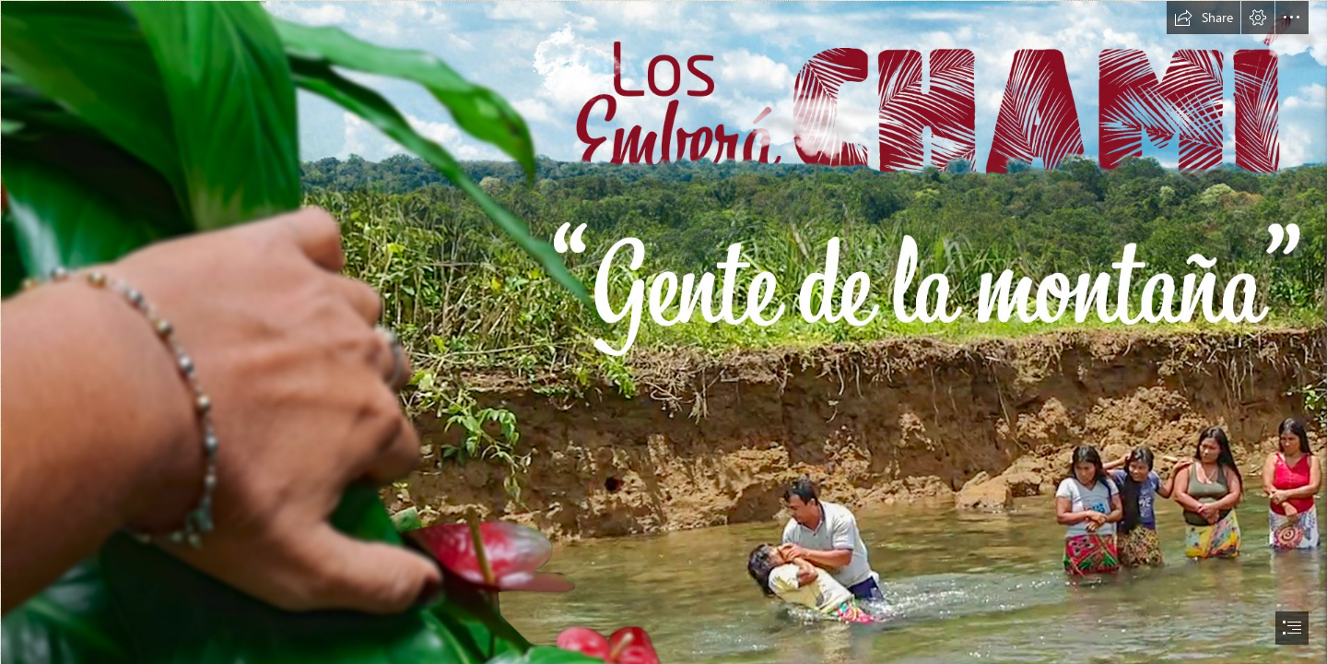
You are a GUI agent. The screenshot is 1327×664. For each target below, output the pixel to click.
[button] (1203, 17)
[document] (663, 332)
